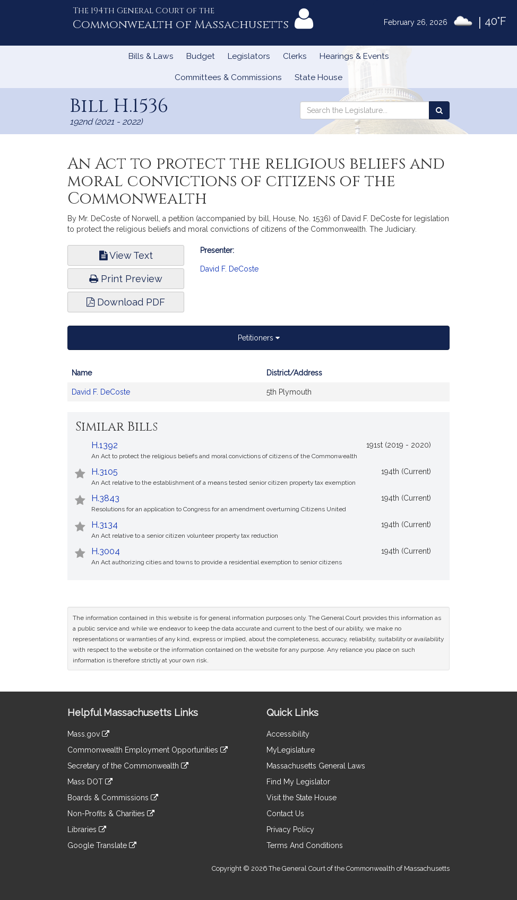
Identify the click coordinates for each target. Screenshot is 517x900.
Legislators (249, 56)
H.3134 (104, 525)
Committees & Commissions (228, 77)
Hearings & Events (354, 56)
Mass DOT (90, 781)
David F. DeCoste (229, 269)
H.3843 (105, 498)
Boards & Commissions (112, 797)
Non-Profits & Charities (110, 813)
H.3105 (104, 472)
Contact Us (285, 813)
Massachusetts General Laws (315, 766)
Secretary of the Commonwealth (127, 766)
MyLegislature (290, 750)
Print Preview (125, 278)
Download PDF (126, 302)
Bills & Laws (151, 56)
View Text (126, 255)
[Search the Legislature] (439, 110)
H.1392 (104, 445)
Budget (200, 56)
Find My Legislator (298, 781)
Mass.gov (88, 734)
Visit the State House (301, 797)
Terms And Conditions (304, 845)
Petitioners (259, 338)
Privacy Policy (290, 829)
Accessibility (287, 734)
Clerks (295, 56)
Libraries (86, 829)
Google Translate (101, 845)
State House (318, 77)
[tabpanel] (258, 387)
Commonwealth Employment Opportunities (147, 750)
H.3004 (105, 551)
